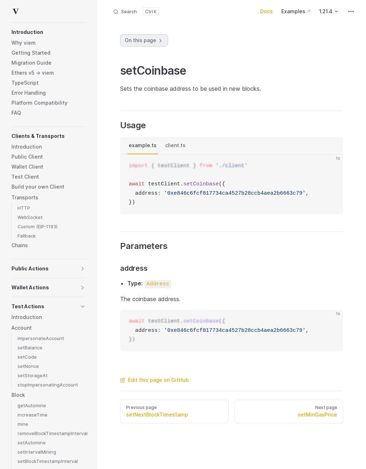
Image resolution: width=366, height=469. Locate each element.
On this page (144, 40)
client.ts (175, 145)
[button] (48, 32)
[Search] (136, 11)
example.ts (143, 145)
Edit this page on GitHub (154, 380)
